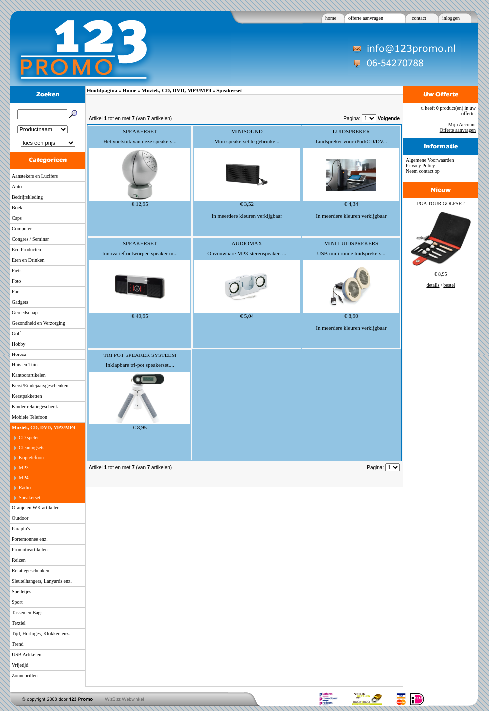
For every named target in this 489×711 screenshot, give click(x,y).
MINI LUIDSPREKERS (351, 243)
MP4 (23, 477)
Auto (17, 186)
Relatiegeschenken (31, 570)
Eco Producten (27, 249)
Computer (22, 228)
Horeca (19, 354)
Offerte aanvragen (458, 130)
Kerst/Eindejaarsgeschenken (40, 385)
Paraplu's (21, 528)
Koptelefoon (31, 457)
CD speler (29, 437)
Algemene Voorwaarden (430, 160)
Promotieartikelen (30, 549)
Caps (17, 218)
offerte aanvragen (366, 18)
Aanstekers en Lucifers (35, 176)
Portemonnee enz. (30, 539)
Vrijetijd (20, 665)
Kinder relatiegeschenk (35, 406)
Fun (16, 291)
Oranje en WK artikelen (36, 507)
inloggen (451, 18)
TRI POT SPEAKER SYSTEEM (140, 355)
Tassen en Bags (27, 612)
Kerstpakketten (27, 396)
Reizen (19, 560)
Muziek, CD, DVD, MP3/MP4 (44, 427)
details (433, 285)
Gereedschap (25, 312)
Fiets (17, 270)
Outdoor (20, 518)
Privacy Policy (421, 165)
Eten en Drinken (28, 260)
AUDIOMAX (247, 243)
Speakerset (29, 497)
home (331, 18)
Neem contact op (423, 171)
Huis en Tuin (25, 364)
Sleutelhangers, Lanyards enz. (42, 581)
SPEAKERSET (140, 131)
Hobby (19, 344)
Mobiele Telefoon (30, 417)
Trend (18, 644)
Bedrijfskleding (27, 197)
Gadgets (20, 302)
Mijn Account (462, 124)
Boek (17, 207)
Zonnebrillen (25, 675)
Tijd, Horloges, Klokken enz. (41, 633)
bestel (449, 285)
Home (129, 90)
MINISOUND (247, 131)
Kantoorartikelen (29, 375)
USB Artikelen (27, 654)
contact (419, 18)
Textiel (19, 623)
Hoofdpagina (102, 90)
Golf (16, 333)
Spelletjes (22, 591)
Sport (17, 602)
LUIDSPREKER (351, 131)
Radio (25, 487)
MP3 (23, 467)
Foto (16, 281)
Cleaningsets (31, 447)
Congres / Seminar (30, 239)
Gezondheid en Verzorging (39, 323)
